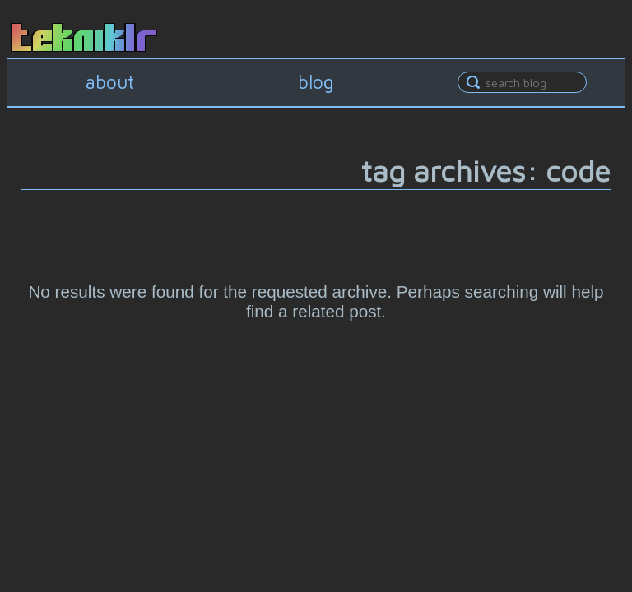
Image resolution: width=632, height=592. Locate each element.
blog (315, 82)
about (110, 82)
